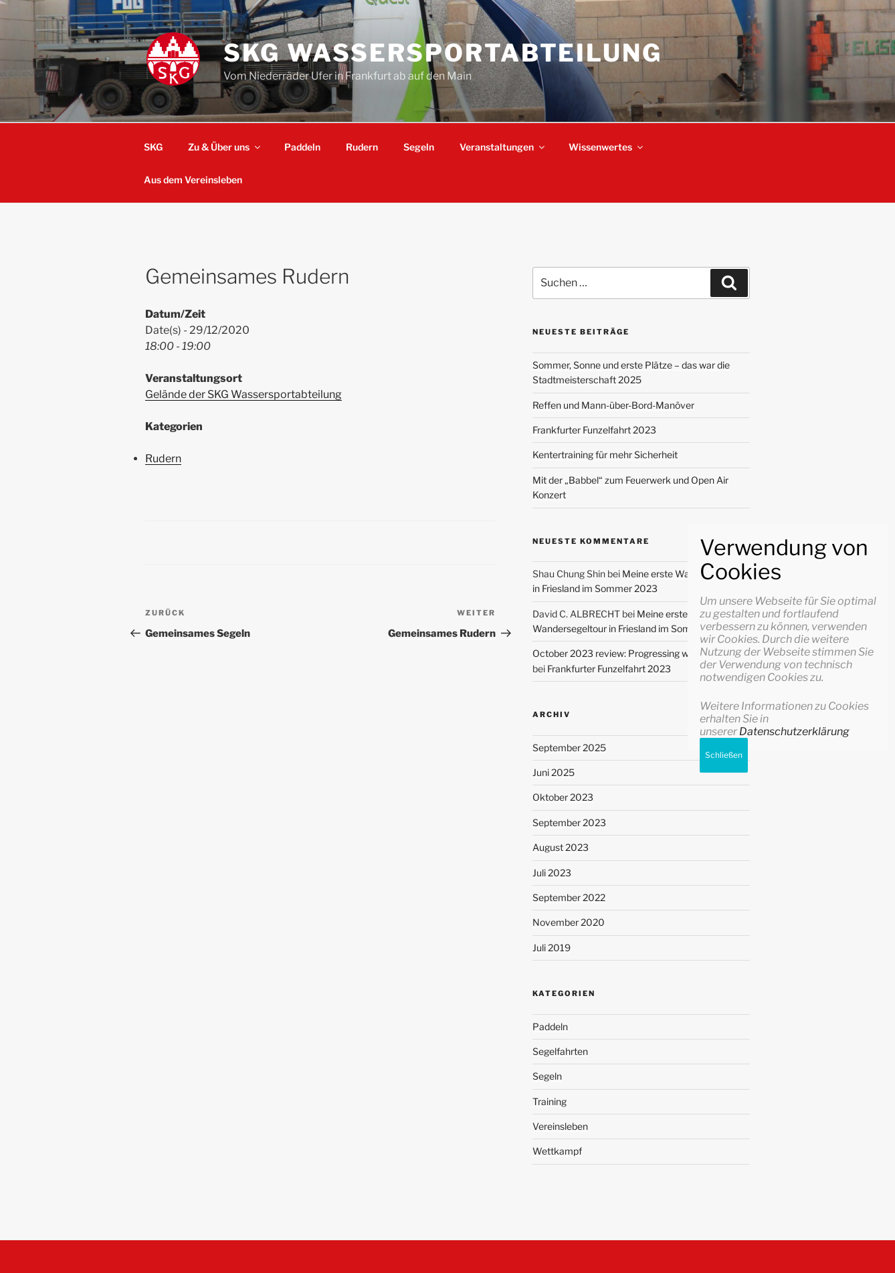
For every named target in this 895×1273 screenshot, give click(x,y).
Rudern (362, 147)
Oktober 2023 (562, 797)
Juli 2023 (551, 872)
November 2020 (568, 922)
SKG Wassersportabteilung (442, 53)
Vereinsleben (560, 1126)
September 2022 (568, 897)
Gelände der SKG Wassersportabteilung (243, 394)
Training (549, 1101)
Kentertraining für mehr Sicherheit (605, 454)
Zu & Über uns (225, 147)
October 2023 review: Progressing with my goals (636, 653)
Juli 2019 (551, 947)
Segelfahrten (560, 1051)
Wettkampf (557, 1151)
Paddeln (302, 147)
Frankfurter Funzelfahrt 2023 (594, 429)
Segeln (418, 147)
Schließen (723, 1184)
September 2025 (569, 747)
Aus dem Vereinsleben (193, 179)
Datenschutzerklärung (794, 1160)
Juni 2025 (553, 772)
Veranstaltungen (503, 147)
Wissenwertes (607, 147)
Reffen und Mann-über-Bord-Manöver (613, 405)
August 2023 (560, 847)
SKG (153, 147)
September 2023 (569, 822)
